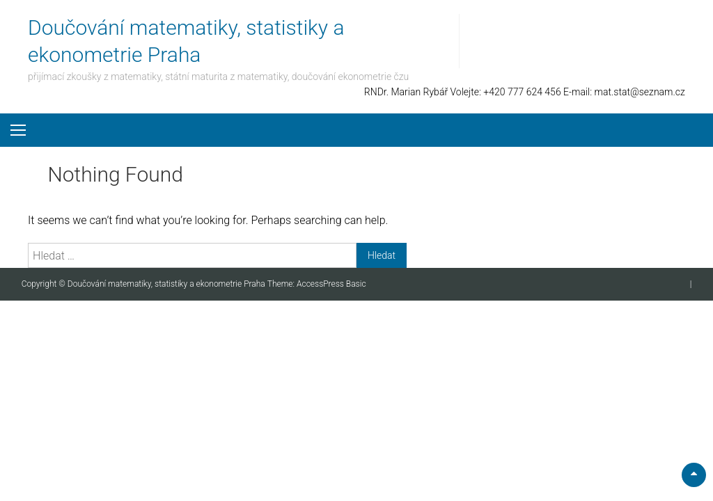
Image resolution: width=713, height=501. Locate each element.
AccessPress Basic (331, 284)
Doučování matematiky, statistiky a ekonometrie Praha (167, 284)
